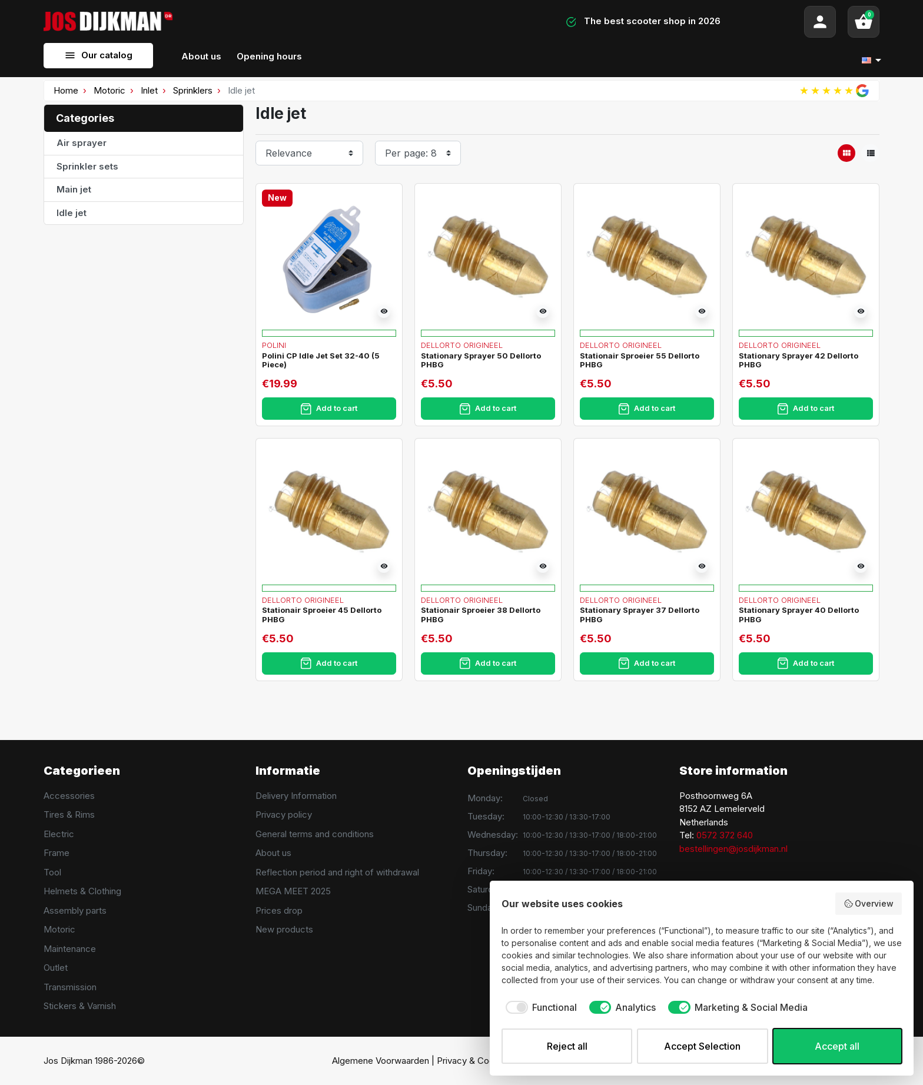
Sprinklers (193, 90)
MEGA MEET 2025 (293, 891)
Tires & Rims (69, 814)
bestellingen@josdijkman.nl (733, 848)
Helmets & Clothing (82, 891)
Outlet (56, 967)
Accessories (69, 795)
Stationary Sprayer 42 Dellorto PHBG (798, 360)
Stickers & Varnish (80, 1005)
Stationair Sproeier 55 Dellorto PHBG (639, 360)
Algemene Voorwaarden (380, 1060)
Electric (59, 834)
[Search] (334, 21)
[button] (863, 22)
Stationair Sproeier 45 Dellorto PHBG (321, 614)
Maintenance (70, 948)
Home (66, 90)
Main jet (74, 189)
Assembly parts (75, 910)
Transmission (70, 987)
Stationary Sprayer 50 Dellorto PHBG (481, 360)
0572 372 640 (724, 835)
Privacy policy (283, 814)
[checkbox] (539, 1007)
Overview (869, 903)
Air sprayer (82, 142)
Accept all (837, 1046)
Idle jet (72, 212)
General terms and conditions (314, 834)
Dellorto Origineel (462, 345)
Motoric (109, 90)
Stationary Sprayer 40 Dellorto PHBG (799, 614)
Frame (56, 852)
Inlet (149, 90)
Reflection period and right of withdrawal (337, 872)
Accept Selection (702, 1046)
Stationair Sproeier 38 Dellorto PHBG (480, 614)
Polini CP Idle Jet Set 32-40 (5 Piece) (321, 360)
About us (273, 852)
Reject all (567, 1046)
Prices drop (279, 910)
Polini (274, 345)
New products (284, 929)
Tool (52, 872)
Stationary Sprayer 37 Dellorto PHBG (639, 614)
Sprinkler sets (87, 166)
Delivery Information (296, 795)
